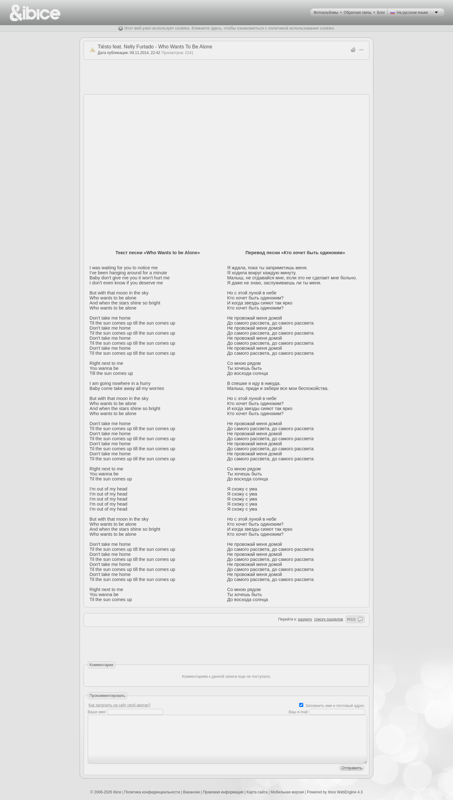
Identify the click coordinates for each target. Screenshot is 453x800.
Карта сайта (257, 792)
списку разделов (328, 619)
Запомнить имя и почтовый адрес (335, 706)
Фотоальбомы (326, 12)
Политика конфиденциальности (152, 792)
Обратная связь (357, 12)
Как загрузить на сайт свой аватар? (120, 705)
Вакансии (191, 792)
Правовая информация (223, 792)
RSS (351, 619)
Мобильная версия (287, 792)
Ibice (117, 792)
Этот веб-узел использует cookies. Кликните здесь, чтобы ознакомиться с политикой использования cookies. (229, 28)
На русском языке (412, 12)
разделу (305, 619)
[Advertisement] (226, 77)
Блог (381, 12)
